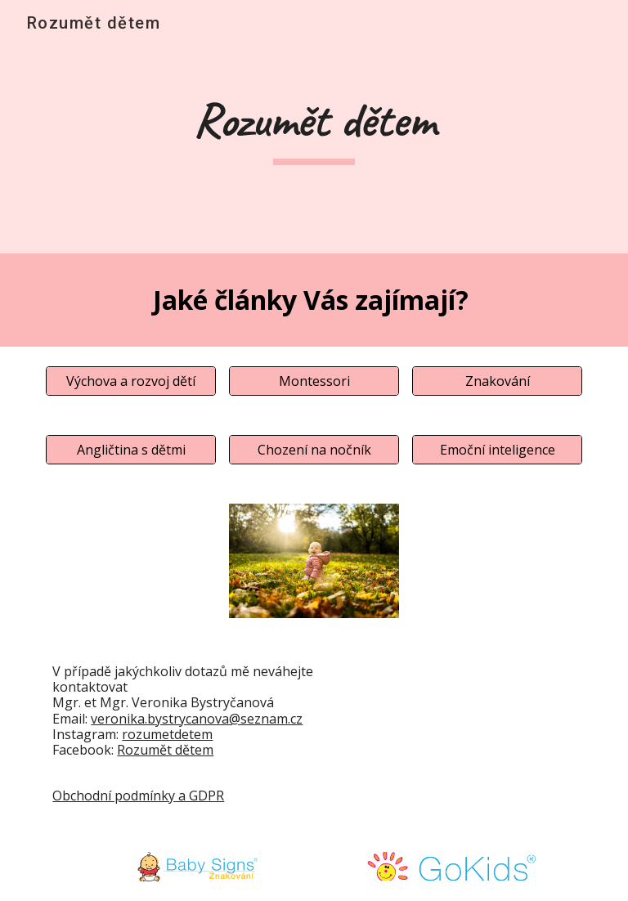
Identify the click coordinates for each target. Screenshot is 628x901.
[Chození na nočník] (313, 450)
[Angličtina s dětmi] (130, 450)
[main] (313, 127)
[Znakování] (497, 381)
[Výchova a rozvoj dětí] (130, 381)
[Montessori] (313, 381)
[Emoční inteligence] (497, 450)
